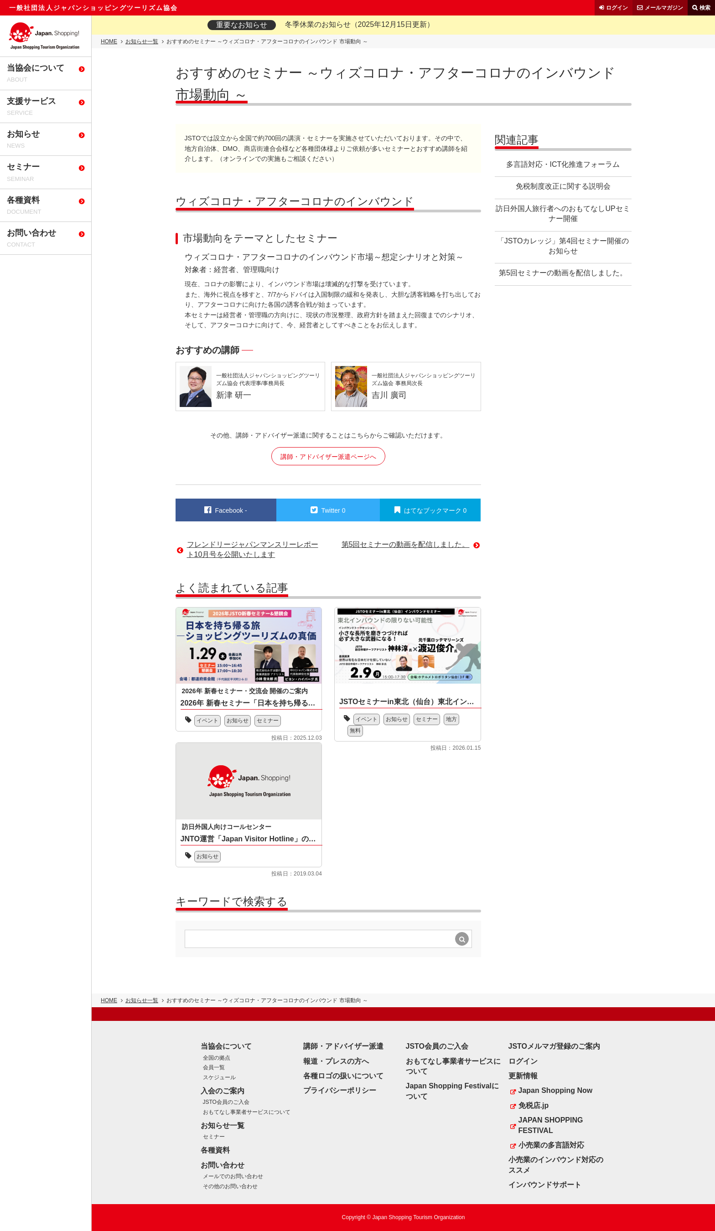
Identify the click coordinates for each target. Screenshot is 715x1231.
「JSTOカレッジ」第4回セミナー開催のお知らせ (563, 246)
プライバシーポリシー (339, 1090)
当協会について (226, 1046)
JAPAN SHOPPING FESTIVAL (550, 1125)
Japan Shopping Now (555, 1090)
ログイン (617, 8)
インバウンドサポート (544, 1185)
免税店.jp (533, 1105)
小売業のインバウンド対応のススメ (555, 1165)
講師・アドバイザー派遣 (343, 1046)
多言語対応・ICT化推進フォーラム (563, 164)
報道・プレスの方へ (336, 1061)
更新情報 (523, 1076)
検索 (704, 8)
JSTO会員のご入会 (226, 1102)
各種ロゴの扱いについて (343, 1076)
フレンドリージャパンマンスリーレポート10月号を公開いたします (252, 549)
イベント (207, 720)
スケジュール (219, 1077)
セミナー (268, 720)
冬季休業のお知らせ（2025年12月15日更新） (359, 24)
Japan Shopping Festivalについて (452, 1091)
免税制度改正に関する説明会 (563, 186)
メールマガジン (664, 8)
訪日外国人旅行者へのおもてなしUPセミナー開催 (563, 213)
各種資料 (215, 1150)
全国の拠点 (216, 1058)
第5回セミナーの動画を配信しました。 (563, 273)
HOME (109, 41)
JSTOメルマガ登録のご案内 (554, 1046)
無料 (355, 730)
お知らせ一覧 (141, 41)
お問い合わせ (222, 1165)
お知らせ (238, 720)
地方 (451, 719)
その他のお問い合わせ (230, 1186)
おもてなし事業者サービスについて (246, 1112)
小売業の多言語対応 (551, 1145)
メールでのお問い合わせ (233, 1176)
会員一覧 (214, 1067)
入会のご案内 (222, 1091)
